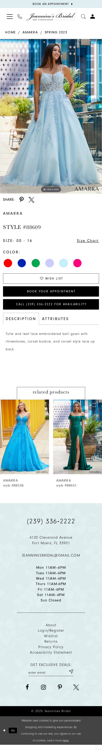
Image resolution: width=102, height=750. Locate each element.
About (51, 629)
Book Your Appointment (51, 294)
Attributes (55, 323)
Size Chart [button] (87, 240)
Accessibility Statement (51, 656)
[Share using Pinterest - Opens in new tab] (21, 200)
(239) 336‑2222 (51, 525)
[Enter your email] (51, 676)
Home (10, 32)
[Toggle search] (83, 16)
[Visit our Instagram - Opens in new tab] (43, 692)
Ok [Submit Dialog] (14, 735)
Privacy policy (51, 651)
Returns (50, 646)
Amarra (30, 32)
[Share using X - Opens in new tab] (31, 200)
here (66, 745)
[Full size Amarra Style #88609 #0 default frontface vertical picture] (51, 116)
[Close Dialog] (5, 735)
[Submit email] (71, 676)
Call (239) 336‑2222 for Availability (51, 308)
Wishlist (51, 640)
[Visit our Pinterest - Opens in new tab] (60, 692)
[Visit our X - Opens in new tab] (76, 692)
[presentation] (24, 441)
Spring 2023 (56, 32)
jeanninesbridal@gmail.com (51, 559)
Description (21, 323)
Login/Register (51, 635)
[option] (51, 116)
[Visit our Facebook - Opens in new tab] (27, 692)
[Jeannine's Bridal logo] (51, 17)
